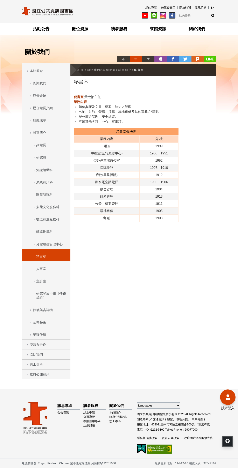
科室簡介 (39, 132)
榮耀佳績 (39, 334)
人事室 (41, 269)
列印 (160, 59)
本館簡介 (36, 71)
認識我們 (39, 83)
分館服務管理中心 (49, 244)
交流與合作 (38, 344)
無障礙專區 (168, 7)
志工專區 (36, 364)
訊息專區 (64, 406)
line (210, 59)
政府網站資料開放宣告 (198, 438)
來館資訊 (158, 29)
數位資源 (80, 29)
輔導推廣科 (44, 231)
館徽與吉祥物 (43, 310)
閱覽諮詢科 (44, 194)
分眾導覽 (89, 416)
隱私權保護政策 (147, 438)
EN (213, 7)
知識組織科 (44, 170)
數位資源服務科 (47, 219)
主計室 (41, 281)
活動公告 (41, 29)
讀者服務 (119, 29)
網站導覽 (151, 7)
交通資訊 (158, 419)
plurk (197, 59)
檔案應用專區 (92, 421)
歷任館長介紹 (43, 108)
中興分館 (197, 419)
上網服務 (89, 425)
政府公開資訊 (39, 374)
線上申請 (89, 412)
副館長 (41, 145)
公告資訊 (63, 412)
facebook (173, 59)
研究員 (41, 157)
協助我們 (36, 354)
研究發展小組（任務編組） (51, 295)
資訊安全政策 (170, 438)
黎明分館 (182, 419)
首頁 (80, 70)
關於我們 (197, 29)
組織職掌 (39, 120)
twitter (185, 59)
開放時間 (185, 7)
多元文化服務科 (47, 207)
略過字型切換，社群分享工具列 (119, 55)
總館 (170, 419)
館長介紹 (39, 95)
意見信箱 (200, 7)
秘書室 (41, 256)
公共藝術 (39, 322)
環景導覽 (204, 424)
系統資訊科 (44, 182)
